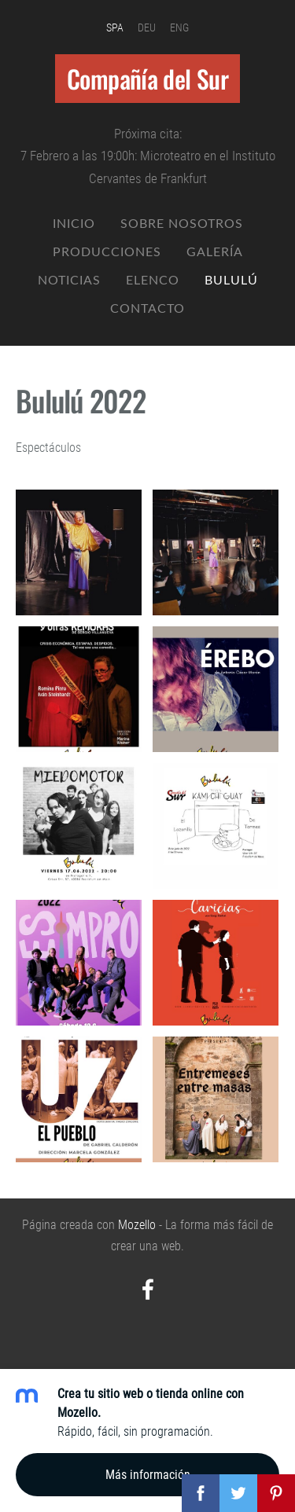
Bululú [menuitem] (231, 279)
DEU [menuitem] (147, 27)
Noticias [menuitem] (69, 279)
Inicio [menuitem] (74, 223)
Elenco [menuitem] (152, 279)
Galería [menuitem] (214, 251)
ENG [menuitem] (179, 27)
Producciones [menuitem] (107, 251)
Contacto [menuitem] (147, 308)
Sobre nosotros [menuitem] (181, 223)
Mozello (137, 1224)
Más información (147, 1474)
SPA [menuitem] (115, 27)
